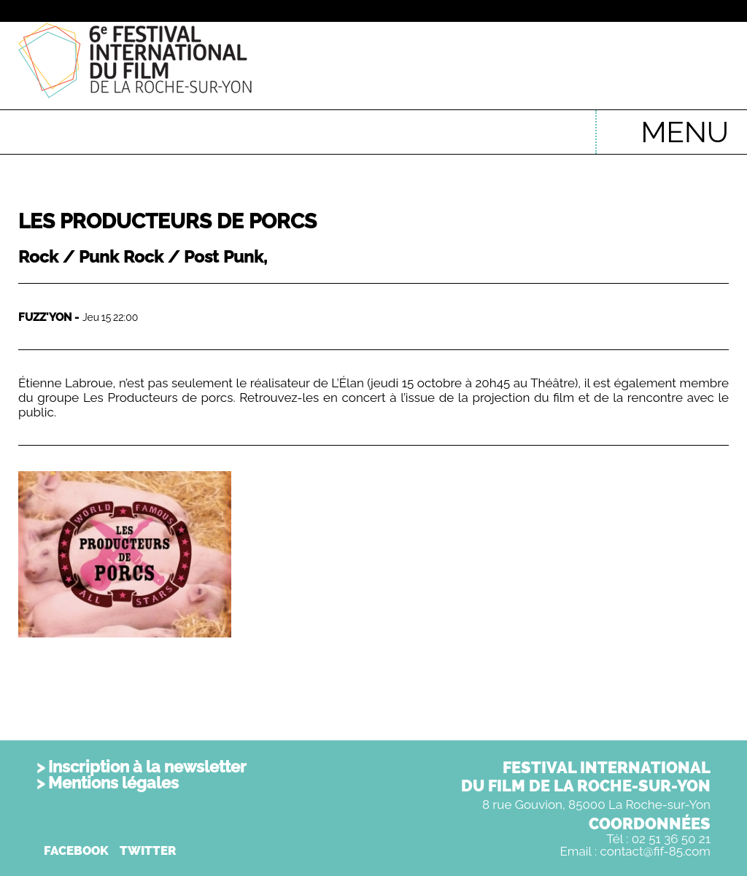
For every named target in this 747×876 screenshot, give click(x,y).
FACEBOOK (76, 850)
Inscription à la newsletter (147, 766)
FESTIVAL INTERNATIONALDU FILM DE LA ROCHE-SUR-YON (586, 776)
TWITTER (148, 850)
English (561, 125)
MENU (684, 132)
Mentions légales (113, 782)
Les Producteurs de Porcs (167, 221)
